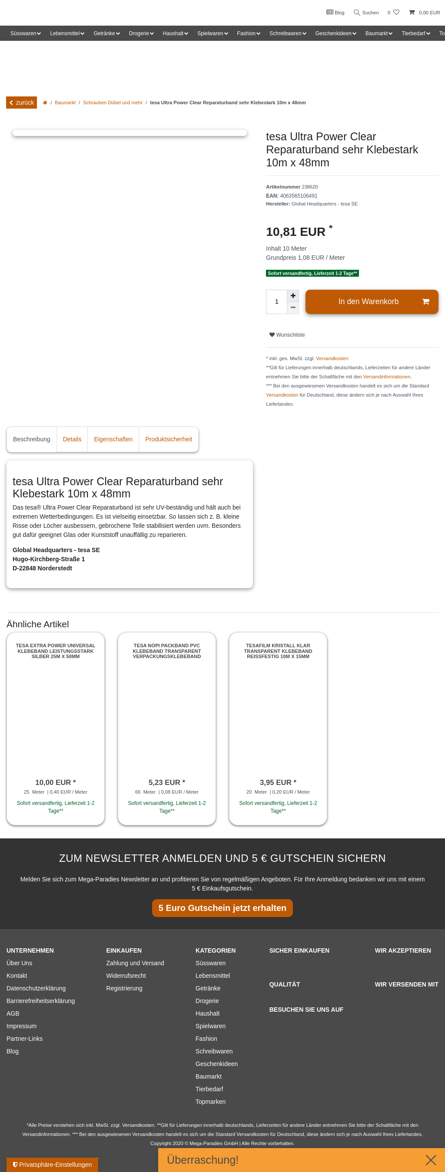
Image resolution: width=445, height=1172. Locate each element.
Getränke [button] (104, 33)
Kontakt (17, 975)
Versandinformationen (387, 376)
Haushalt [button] (173, 33)
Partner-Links (25, 1038)
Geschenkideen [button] (333, 33)
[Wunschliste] (393, 13)
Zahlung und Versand (135, 963)
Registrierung (124, 988)
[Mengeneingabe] (276, 302)
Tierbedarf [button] (413, 33)
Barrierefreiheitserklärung (41, 1000)
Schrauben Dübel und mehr (113, 102)
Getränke (208, 988)
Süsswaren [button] (23, 33)
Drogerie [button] (139, 33)
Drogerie (207, 1000)
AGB (13, 1013)
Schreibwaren (214, 1051)
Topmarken (211, 1101)
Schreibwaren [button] (285, 33)
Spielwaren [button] (210, 33)
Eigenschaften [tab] (113, 439)
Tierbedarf (209, 1089)
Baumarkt (65, 102)
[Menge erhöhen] (293, 296)
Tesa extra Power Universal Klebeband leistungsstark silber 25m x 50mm (55, 651)
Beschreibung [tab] (31, 439)
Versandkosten (332, 358)
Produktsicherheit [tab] (168, 439)
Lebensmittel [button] (65, 33)
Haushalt (207, 1013)
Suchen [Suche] (365, 13)
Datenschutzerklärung (36, 988)
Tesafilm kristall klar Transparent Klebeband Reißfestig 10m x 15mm (278, 651)
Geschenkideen (217, 1063)
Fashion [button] (246, 33)
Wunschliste (287, 335)
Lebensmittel (213, 975)
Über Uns (19, 963)
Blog (334, 12)
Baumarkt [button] (376, 33)
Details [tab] (72, 439)
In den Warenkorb (384, 302)
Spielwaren (211, 1026)
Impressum (22, 1026)
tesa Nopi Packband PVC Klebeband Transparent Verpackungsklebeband (167, 651)
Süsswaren (211, 963)
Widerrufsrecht (126, 975)
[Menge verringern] (293, 308)
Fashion (206, 1038)
